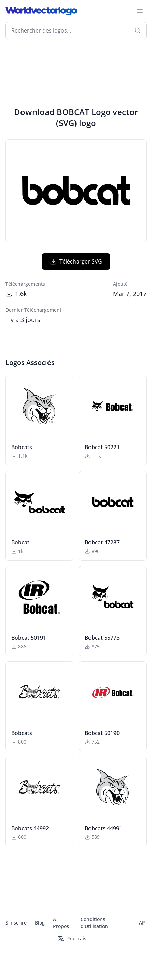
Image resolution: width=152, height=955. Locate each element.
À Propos (61, 922)
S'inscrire (16, 922)
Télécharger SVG (76, 261)
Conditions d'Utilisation (94, 922)
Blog (40, 922)
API (143, 922)
